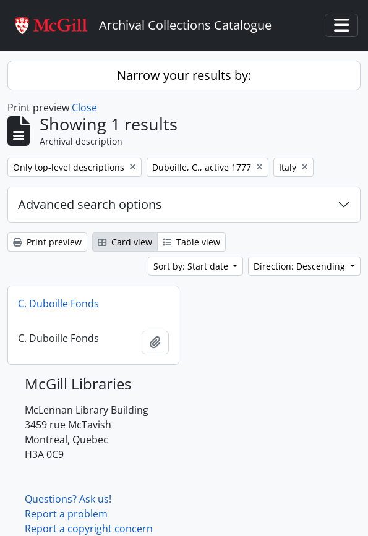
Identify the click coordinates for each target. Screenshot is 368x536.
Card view (125, 242)
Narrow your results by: (184, 75)
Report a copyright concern (89, 528)
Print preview (47, 242)
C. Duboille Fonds (58, 303)
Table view (191, 242)
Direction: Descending (301, 266)
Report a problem (66, 514)
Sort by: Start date (192, 266)
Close (84, 107)
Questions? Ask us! (68, 499)
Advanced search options (90, 204)
